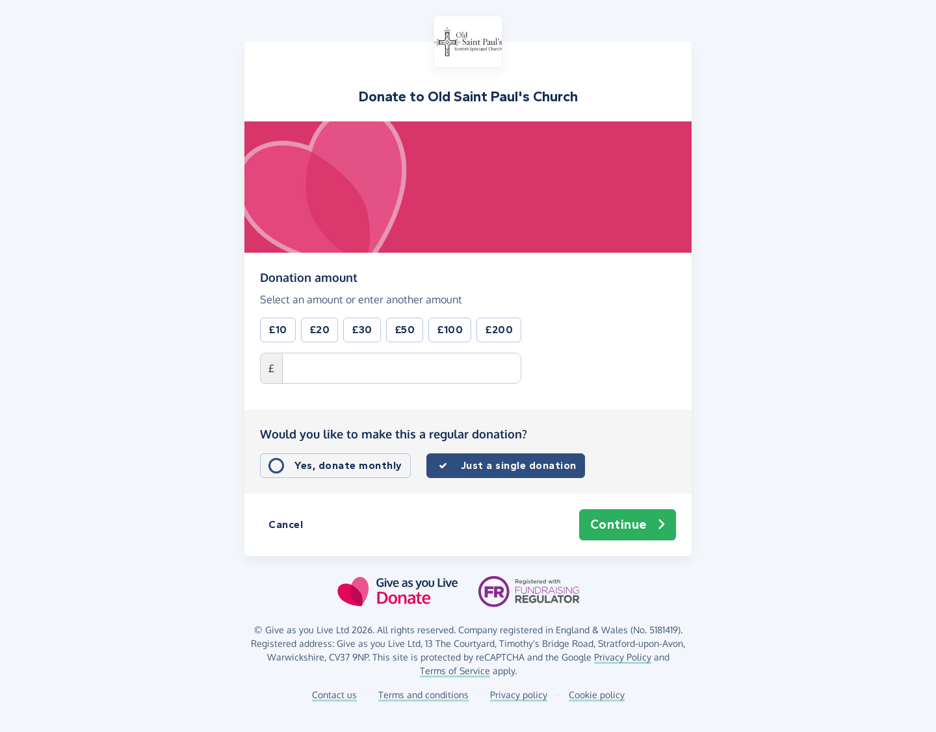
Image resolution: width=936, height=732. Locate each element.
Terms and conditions (423, 694)
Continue (628, 525)
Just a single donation (519, 465)
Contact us (334, 694)
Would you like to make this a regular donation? (393, 434)
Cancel (285, 524)
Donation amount (309, 276)
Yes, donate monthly (348, 465)
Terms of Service (455, 670)
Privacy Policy (622, 657)
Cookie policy (597, 694)
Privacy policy (518, 694)
